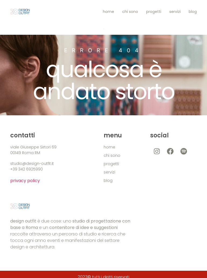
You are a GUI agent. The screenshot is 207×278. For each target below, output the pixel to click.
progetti (153, 11)
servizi (175, 11)
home (108, 11)
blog (193, 11)
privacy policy (25, 181)
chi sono (130, 11)
